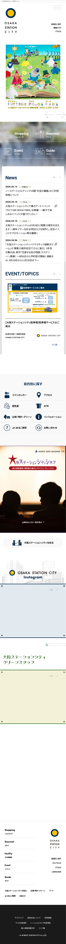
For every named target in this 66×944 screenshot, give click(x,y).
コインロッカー (19, 396)
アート (51, 890)
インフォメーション (53, 418)
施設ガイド (57, 27)
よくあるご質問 (19, 429)
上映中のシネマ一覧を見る (32, 522)
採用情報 (48, 918)
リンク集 (42, 928)
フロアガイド (56, 863)
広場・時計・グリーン (22, 418)
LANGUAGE (56, 872)
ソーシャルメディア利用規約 (40, 923)
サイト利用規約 (20, 923)
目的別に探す (56, 24)
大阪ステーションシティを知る (38, 542)
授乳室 (15, 407)
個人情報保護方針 (28, 928)
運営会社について (34, 918)
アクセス (58, 31)
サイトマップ (19, 918)
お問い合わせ (50, 429)
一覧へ (51, 589)
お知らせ (22, 896)
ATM (46, 407)
